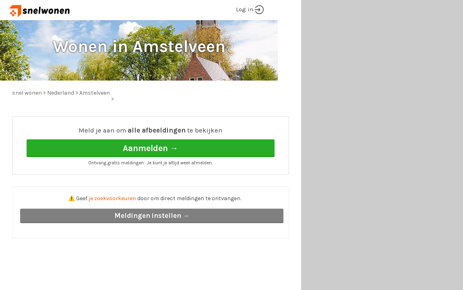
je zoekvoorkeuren (112, 198)
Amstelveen (94, 92)
